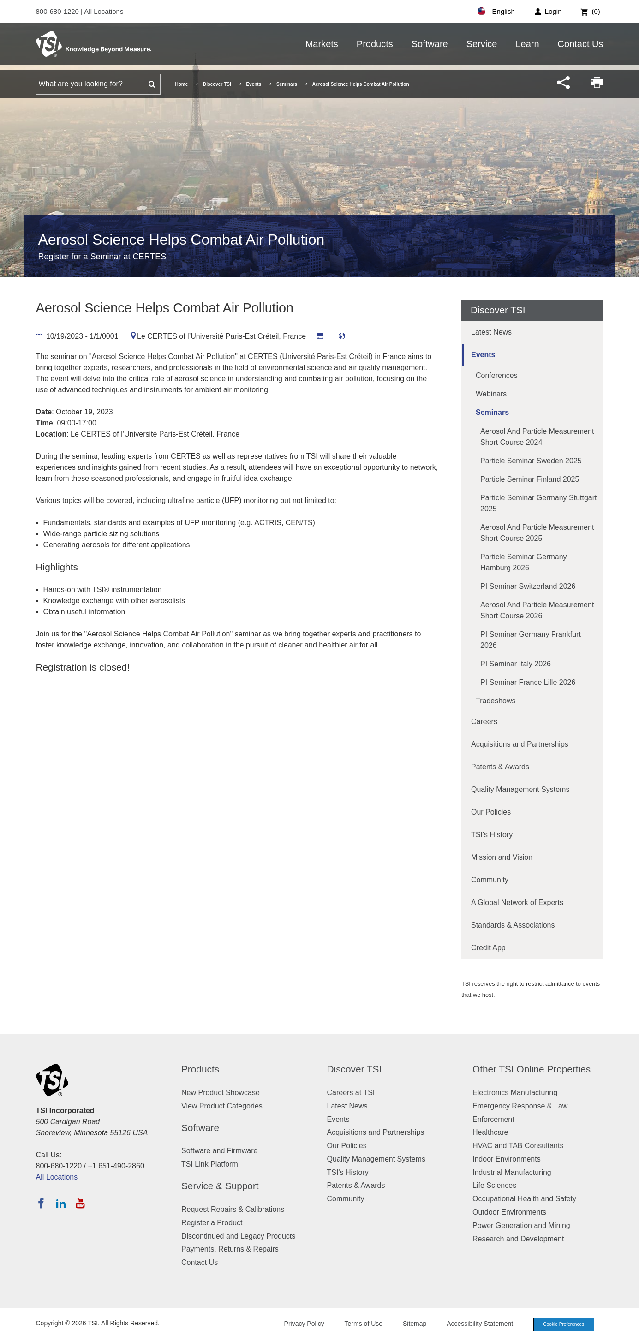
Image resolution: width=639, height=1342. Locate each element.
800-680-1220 (58, 11)
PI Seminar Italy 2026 (515, 664)
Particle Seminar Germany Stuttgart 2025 (538, 503)
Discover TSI (217, 84)
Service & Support (220, 1185)
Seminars (286, 84)
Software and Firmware (219, 1151)
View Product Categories (222, 1106)
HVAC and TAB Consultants (517, 1146)
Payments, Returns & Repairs (230, 1249)
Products (375, 44)
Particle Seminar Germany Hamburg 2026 (523, 562)
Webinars (491, 394)
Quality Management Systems (520, 789)
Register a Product (212, 1223)
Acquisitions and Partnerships (519, 744)
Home (181, 84)
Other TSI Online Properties (531, 1069)
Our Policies (491, 812)
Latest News (491, 332)
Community (489, 880)
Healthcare (490, 1132)
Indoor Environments (506, 1159)
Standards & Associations (513, 925)
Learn (527, 44)
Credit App (488, 948)
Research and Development (518, 1239)
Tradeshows (496, 701)
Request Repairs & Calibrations (232, 1209)
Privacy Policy (298, 1324)
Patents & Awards (500, 767)
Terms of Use (357, 1324)
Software (430, 44)
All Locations (103, 11)
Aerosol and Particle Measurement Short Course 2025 (537, 532)
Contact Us (580, 44)
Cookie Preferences (560, 1325)
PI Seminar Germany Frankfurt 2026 (530, 639)
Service (481, 44)
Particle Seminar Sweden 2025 (531, 461)
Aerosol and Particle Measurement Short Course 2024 (537, 436)
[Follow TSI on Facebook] (41, 1203)
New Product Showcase (220, 1092)
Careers (484, 721)
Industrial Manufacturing (511, 1172)
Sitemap (408, 1324)
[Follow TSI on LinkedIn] (61, 1203)
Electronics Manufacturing (514, 1092)
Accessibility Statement (474, 1324)
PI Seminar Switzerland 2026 (527, 586)
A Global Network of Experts (517, 902)
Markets (321, 44)
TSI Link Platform (209, 1164)
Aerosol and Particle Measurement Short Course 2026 (537, 610)
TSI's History (492, 835)
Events (253, 84)
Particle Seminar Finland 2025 (529, 479)
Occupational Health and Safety (524, 1199)
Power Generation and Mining (521, 1225)
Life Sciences (494, 1185)
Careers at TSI (351, 1092)
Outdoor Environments (509, 1212)
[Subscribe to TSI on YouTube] (80, 1203)
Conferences (497, 375)
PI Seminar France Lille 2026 (527, 682)
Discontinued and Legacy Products (238, 1236)
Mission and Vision (501, 857)
